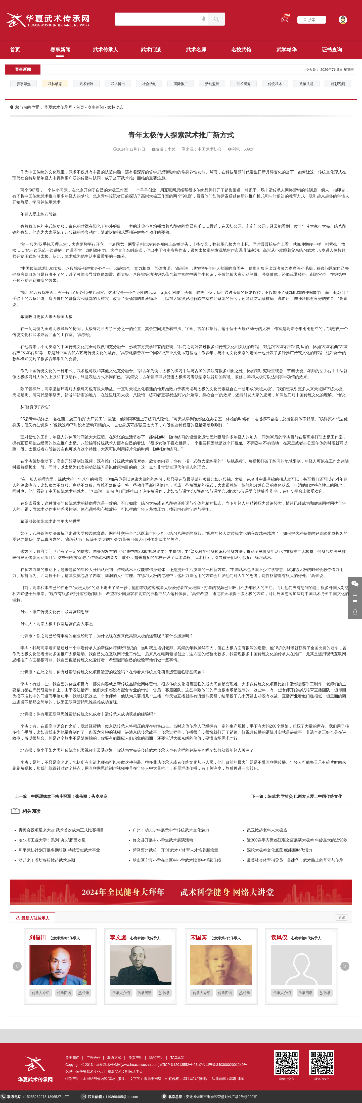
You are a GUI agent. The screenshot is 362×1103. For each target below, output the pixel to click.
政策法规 (306, 84)
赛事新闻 (60, 49)
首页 (15, 49)
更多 (341, 918)
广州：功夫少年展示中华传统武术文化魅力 (171, 830)
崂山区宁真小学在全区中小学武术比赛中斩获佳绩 (177, 860)
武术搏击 (118, 84)
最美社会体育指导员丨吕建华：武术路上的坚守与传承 (295, 860)
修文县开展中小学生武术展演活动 (163, 840)
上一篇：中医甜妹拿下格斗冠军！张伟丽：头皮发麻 (61, 796)
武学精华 (287, 49)
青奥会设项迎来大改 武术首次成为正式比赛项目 (61, 830)
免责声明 (135, 1058)
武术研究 (244, 84)
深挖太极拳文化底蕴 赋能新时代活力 (279, 850)
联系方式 (114, 1058)
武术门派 (151, 49)
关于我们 (72, 1058)
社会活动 (149, 84)
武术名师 (196, 49)
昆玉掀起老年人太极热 (267, 830)
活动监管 (212, 84)
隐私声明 (156, 1058)
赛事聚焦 (24, 84)
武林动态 (55, 84)
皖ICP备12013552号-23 (179, 1065)
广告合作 (93, 1058)
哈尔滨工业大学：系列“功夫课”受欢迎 (52, 840)
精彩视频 (338, 84)
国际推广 (181, 84)
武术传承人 (105, 49)
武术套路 (86, 84)
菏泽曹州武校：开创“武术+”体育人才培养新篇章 (175, 850)
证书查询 (332, 49)
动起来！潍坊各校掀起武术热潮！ (49, 860)
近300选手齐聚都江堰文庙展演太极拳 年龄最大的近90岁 (297, 840)
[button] (16, 967)
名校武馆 (241, 49)
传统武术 (275, 84)
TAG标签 (177, 1058)
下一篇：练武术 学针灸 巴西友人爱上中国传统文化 (296, 796)
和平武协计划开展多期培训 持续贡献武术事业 (59, 850)
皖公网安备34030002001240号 (223, 1065)
